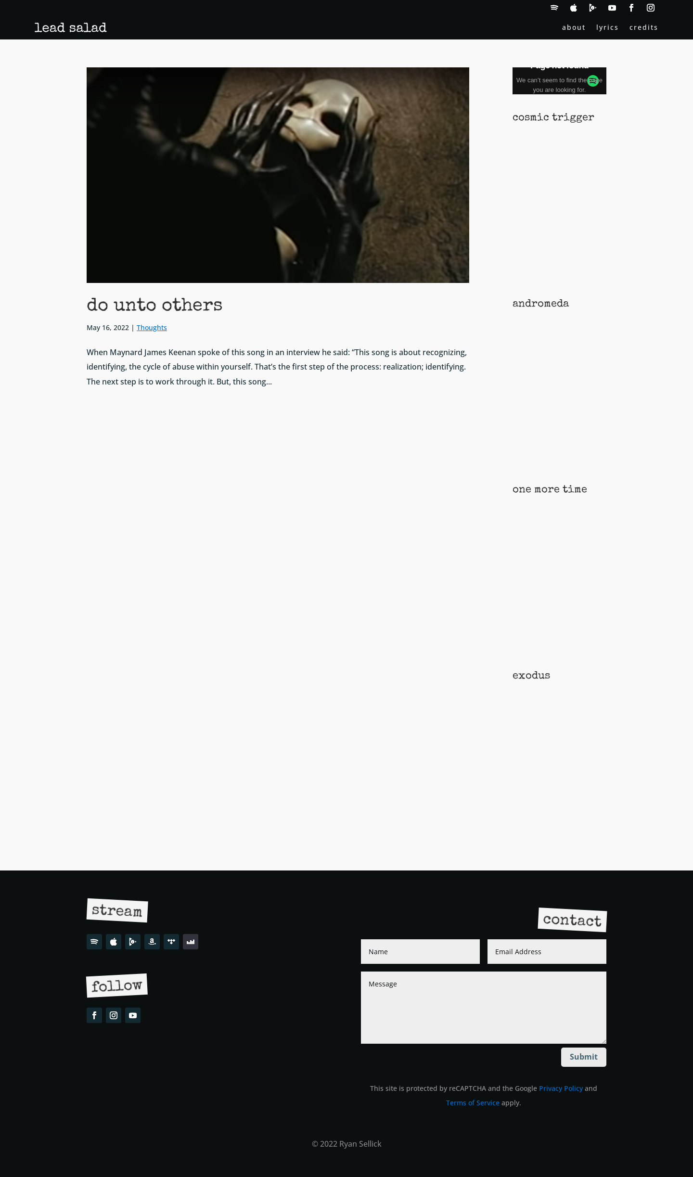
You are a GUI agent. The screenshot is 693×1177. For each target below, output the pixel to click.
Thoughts (152, 327)
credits (643, 28)
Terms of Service (473, 1102)
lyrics (607, 28)
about (574, 28)
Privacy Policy (561, 1088)
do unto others (155, 306)
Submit (584, 1056)
